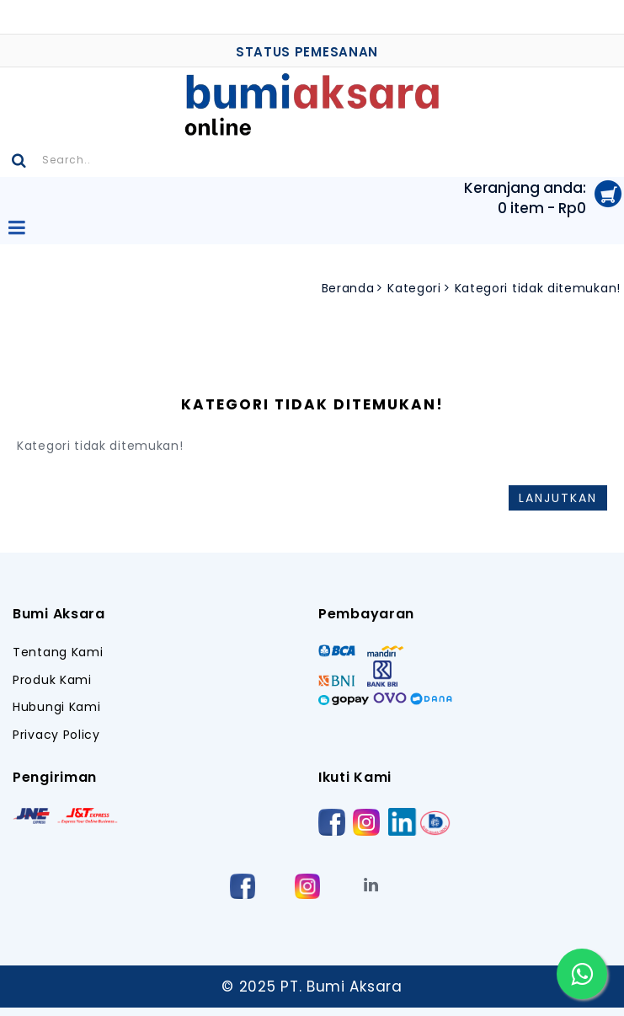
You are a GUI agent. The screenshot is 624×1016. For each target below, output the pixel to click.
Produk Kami (52, 680)
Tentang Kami (58, 652)
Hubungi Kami (56, 707)
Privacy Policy (56, 735)
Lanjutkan (558, 497)
